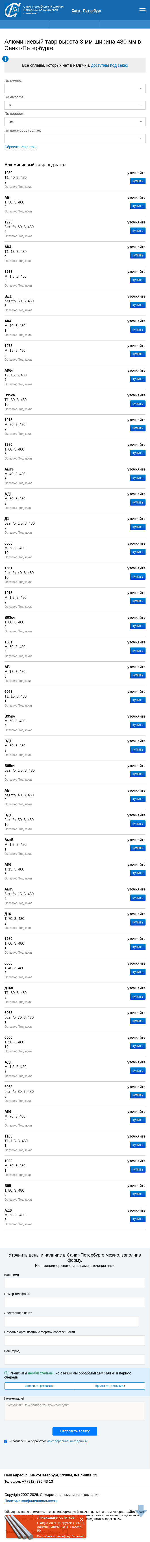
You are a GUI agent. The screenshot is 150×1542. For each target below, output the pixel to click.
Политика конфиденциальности (30, 1501)
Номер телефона (16, 1294)
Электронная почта (18, 1313)
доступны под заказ (109, 65)
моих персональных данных (67, 1441)
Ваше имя (11, 1275)
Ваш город (12, 1351)
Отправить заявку (74, 1431)
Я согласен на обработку (45, 1441)
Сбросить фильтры (20, 147)
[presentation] (38, 1455)
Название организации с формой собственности (39, 1332)
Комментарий (14, 1398)
